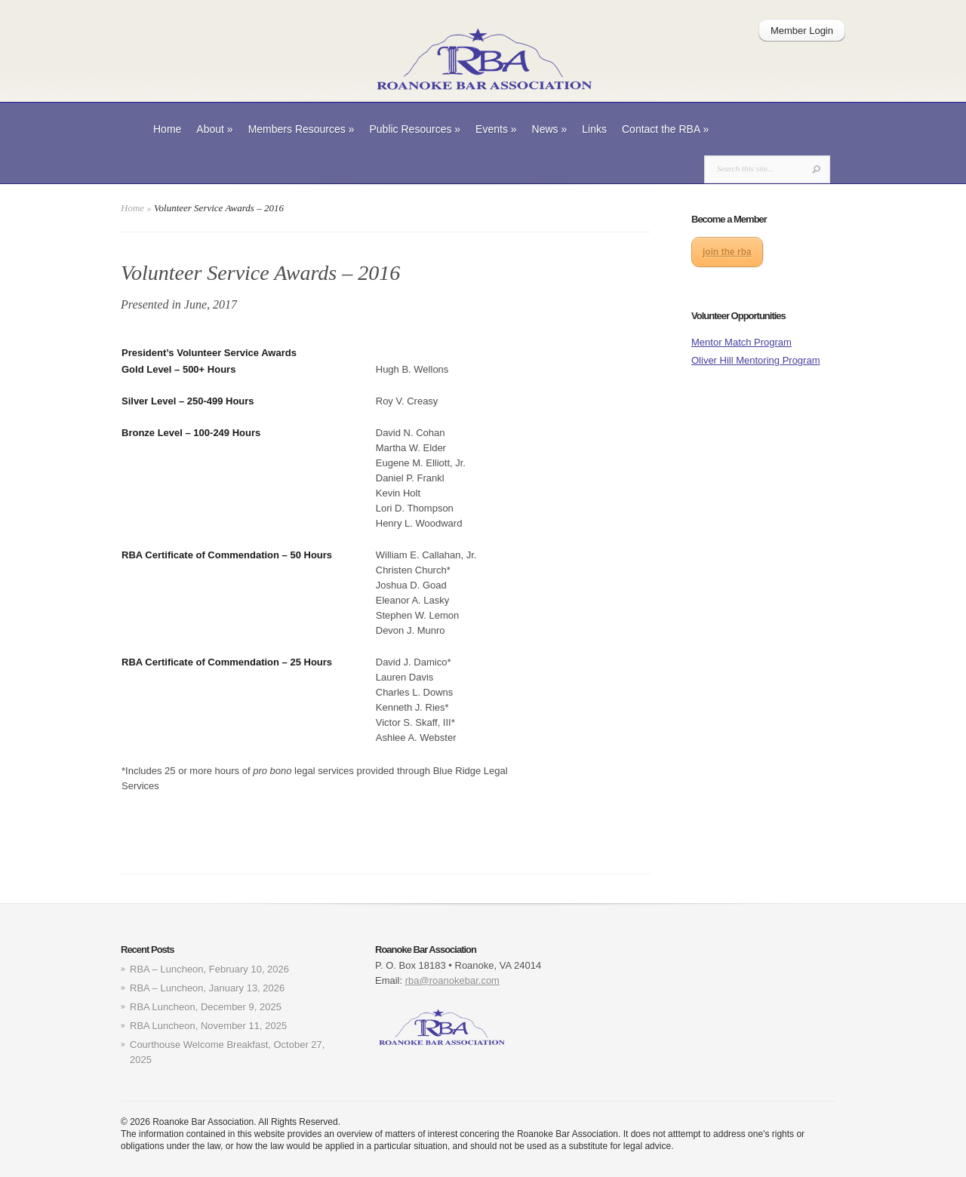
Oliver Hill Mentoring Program (755, 360)
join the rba (727, 252)
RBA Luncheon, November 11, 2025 (208, 1025)
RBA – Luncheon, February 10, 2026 (209, 969)
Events (496, 129)
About (214, 129)
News (550, 129)
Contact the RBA (665, 129)
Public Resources (414, 129)
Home (167, 129)
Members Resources (301, 129)
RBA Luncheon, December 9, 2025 (205, 1007)
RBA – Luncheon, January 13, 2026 (207, 988)
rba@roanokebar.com (452, 980)
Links (594, 129)
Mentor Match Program (741, 342)
